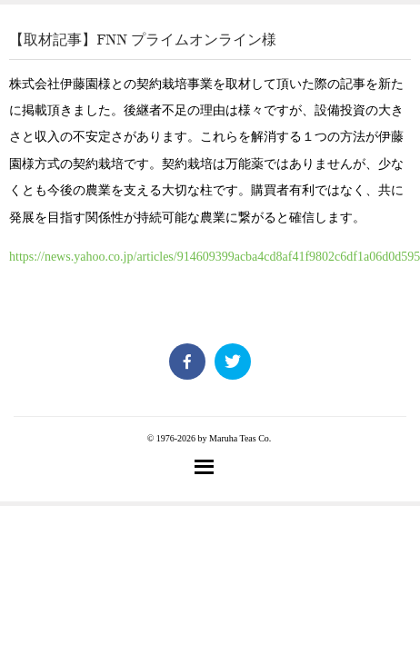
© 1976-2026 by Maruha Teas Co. (209, 438)
